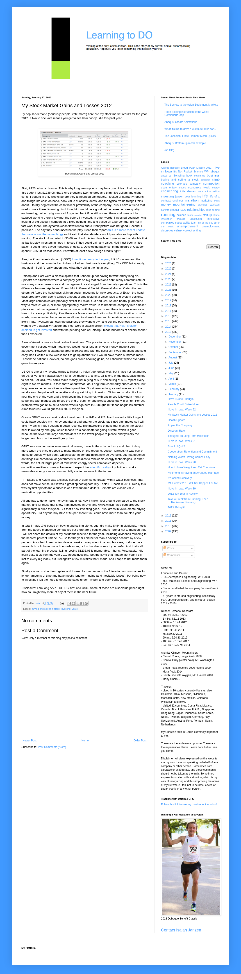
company (195, 183)
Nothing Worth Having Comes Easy (189, 457)
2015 (168, 321)
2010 (168, 526)
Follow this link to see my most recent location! (189, 804)
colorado (182, 183)
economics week (199, 187)
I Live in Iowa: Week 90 (182, 462)
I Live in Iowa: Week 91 (182, 441)
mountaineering (184, 204)
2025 (168, 268)
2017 (168, 311)
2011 (168, 520)
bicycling (179, 175)
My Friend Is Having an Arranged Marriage (193, 472)
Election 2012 (203, 167)
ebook (182, 187)
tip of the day (205, 222)
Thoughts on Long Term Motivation (188, 435)
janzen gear (182, 196)
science (181, 215)
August (173, 357)
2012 (168, 515)
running (168, 214)
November (175, 341)
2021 (168, 289)
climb (216, 179)
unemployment (187, 226)
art (170, 175)
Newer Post (29, 740)
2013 (168, 331)
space (190, 215)
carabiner (205, 180)
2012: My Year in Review (183, 493)
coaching (167, 183)
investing (65, 608)
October (173, 347)
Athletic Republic (170, 167)
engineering (169, 191)
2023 (168, 279)
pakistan (214, 204)
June (171, 368)
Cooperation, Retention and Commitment (192, 451)
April (171, 378)
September (175, 352)
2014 (168, 326)
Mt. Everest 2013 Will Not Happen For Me (193, 483)
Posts (169, 548)
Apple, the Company (180, 425)
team (194, 222)
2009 (168, 531)
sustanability (182, 222)
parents (165, 209)
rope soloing (213, 209)
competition (211, 183)
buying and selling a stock (46, 608)
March (172, 383)
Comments (172, 555)
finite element (188, 191)
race (183, 209)
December (175, 336)
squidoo (198, 215)
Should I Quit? (176, 446)
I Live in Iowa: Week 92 (182, 409)
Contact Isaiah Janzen (181, 930)
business (213, 175)
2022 (168, 284)
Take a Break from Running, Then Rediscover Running (188, 501)
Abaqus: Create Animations (180, 122)
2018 (168, 305)
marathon (192, 200)
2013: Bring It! (176, 507)
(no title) (169, 150)
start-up (207, 215)
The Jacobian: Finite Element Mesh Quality (190, 136)
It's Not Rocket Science (188, 171)
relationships (196, 209)
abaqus (215, 171)
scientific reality (100, 467)
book (189, 175)
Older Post (140, 740)
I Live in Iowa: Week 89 (182, 488)
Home (85, 740)
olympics (202, 204)
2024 (168, 274)
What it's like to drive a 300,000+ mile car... (190, 129)
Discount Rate (176, 430)
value (75, 608)
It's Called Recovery (180, 478)
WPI (206, 171)
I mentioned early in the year (90, 259)
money (166, 204)
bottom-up (199, 175)
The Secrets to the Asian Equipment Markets (191, 104)
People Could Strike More (183, 404)
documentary (169, 187)
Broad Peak (188, 167)
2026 (168, 263)
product (174, 209)
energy (216, 187)
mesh (217, 200)
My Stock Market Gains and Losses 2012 (192, 414)
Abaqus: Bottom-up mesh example (185, 143)
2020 (168, 295)
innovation (213, 191)
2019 (168, 300)
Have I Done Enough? (181, 399)
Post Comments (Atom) (52, 747)
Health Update (176, 420)
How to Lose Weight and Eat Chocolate (191, 467)
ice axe (202, 191)
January (173, 394)
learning (196, 196)
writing (197, 230)
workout (187, 230)
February (174, 389)
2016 (168, 316)
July (171, 362)
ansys (164, 175)
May (171, 373)
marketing (207, 200)
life (205, 196)
